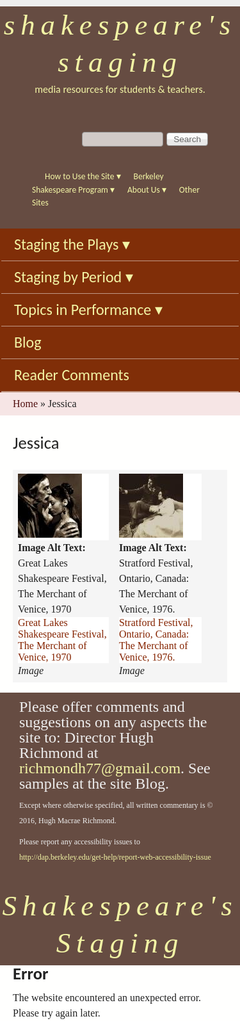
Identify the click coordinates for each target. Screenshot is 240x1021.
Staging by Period (73, 277)
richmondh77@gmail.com (99, 768)
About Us (146, 189)
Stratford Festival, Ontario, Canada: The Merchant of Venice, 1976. (156, 640)
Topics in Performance (88, 309)
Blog (28, 342)
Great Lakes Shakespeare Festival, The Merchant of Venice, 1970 (62, 640)
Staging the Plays (72, 244)
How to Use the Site (83, 176)
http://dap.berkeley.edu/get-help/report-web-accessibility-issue (115, 857)
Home (25, 403)
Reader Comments (71, 375)
